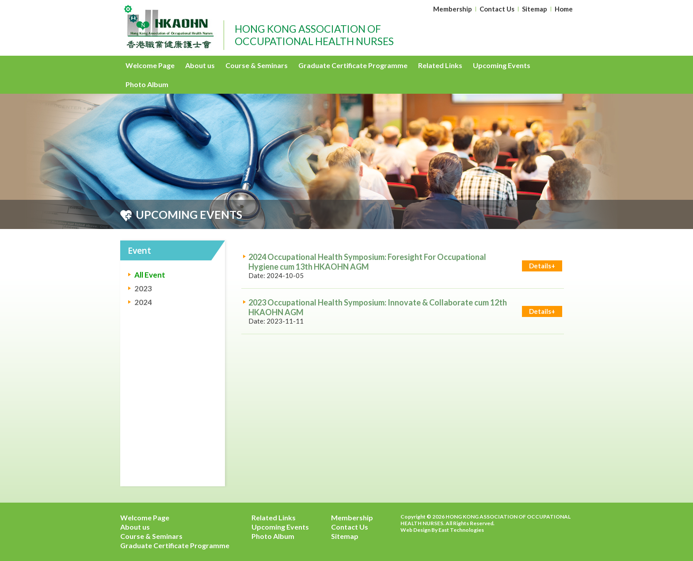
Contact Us (497, 9)
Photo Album (147, 84)
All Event (149, 274)
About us (200, 65)
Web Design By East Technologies (442, 530)
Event (139, 250)
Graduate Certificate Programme (352, 65)
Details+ (542, 266)
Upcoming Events (501, 65)
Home (564, 9)
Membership (452, 9)
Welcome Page (150, 65)
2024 (143, 302)
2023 (143, 288)
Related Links (440, 65)
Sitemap (534, 9)
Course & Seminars (256, 65)
